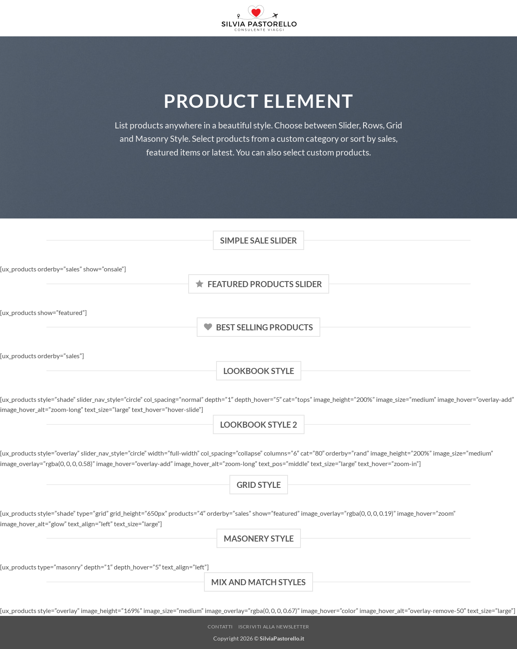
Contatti (220, 627)
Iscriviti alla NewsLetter (273, 627)
